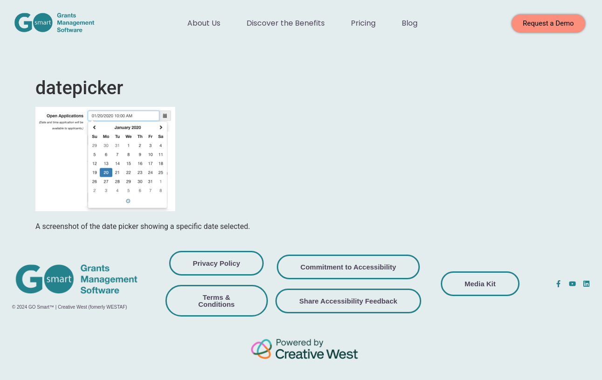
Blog (409, 23)
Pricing (363, 23)
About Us (203, 23)
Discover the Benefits (285, 23)
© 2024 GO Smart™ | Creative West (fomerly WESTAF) (69, 307)
